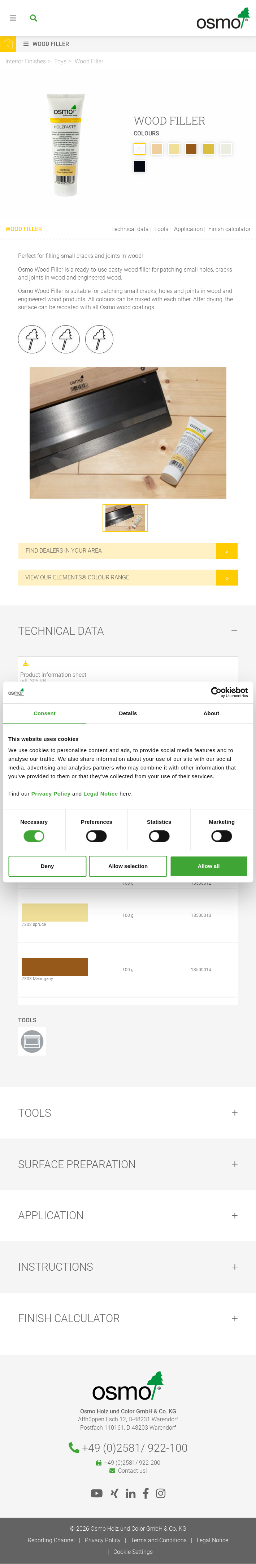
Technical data (130, 229)
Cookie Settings (133, 1552)
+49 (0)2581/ (128, 1448)
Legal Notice (100, 794)
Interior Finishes (25, 61)
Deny (47, 866)
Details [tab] (128, 713)
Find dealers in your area (63, 550)
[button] (138, 44)
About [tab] (212, 713)
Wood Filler (89, 61)
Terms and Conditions (159, 1541)
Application (188, 229)
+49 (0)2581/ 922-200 (128, 1463)
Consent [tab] (45, 713)
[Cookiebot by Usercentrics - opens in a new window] (216, 692)
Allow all (209, 866)
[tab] (128, 631)
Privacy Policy (51, 794)
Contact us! (128, 1471)
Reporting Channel (51, 1541)
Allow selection (128, 866)
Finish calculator (229, 229)
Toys (60, 61)
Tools (160, 229)
